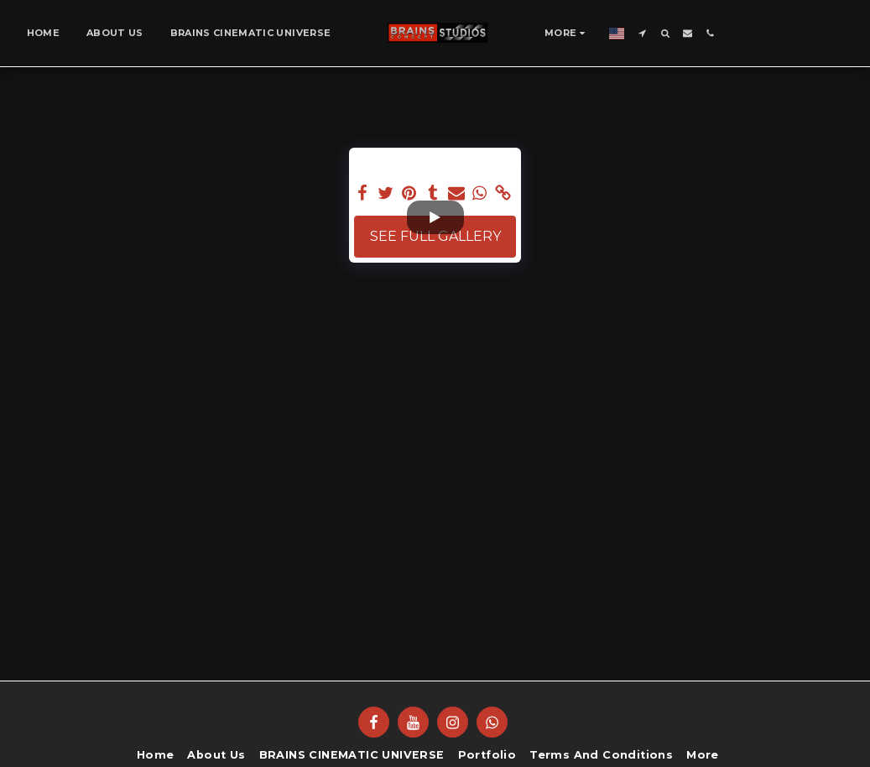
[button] (642, 33)
